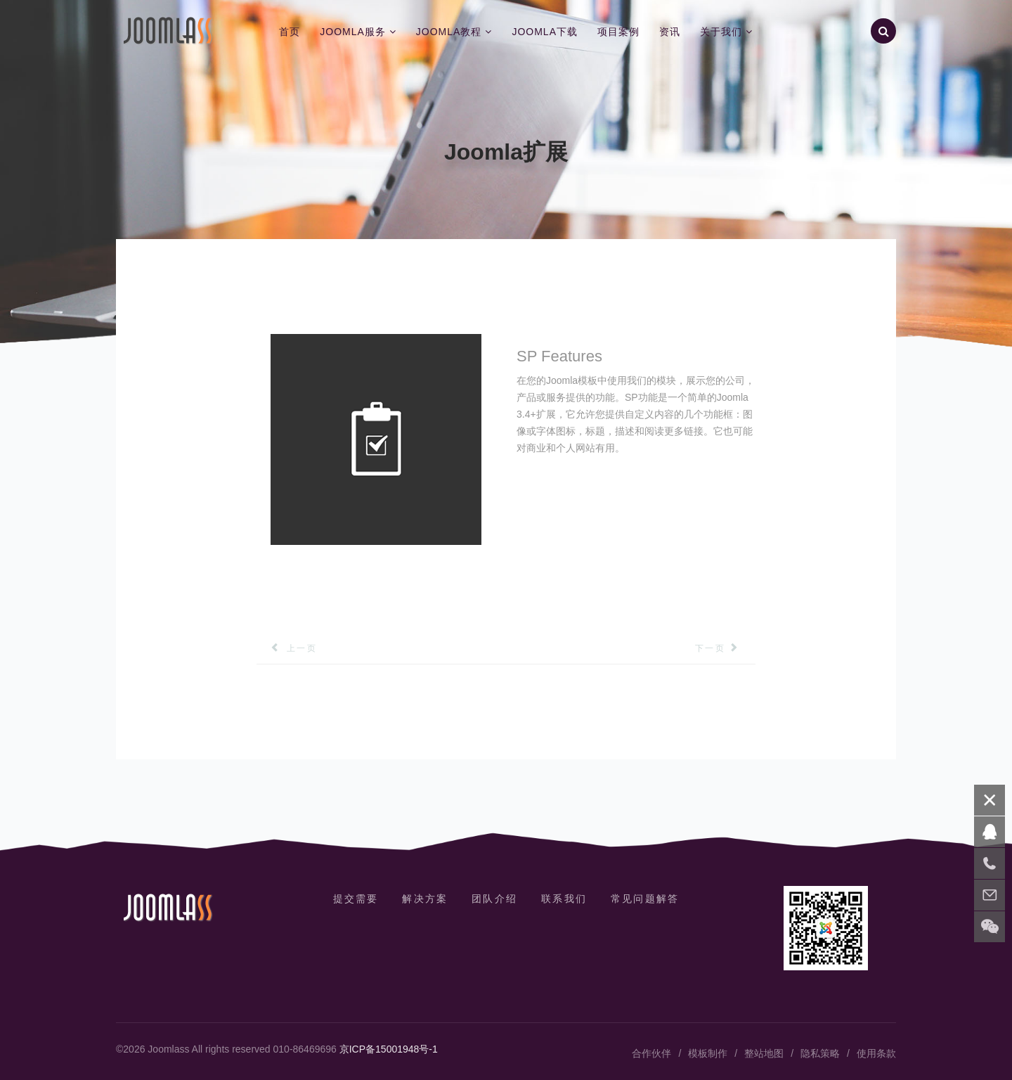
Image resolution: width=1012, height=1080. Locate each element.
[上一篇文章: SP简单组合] (287, 648)
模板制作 (707, 1053)
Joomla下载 (545, 31)
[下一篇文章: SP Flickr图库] (725, 648)
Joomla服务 (353, 31)
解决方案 (422, 898)
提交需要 (350, 898)
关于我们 (721, 31)
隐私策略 (820, 1053)
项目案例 (618, 31)
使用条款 (876, 1053)
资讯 (669, 31)
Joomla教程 (449, 31)
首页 (289, 31)
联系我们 (566, 898)
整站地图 (764, 1053)
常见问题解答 (650, 898)
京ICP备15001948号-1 (388, 1049)
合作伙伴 (651, 1053)
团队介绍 (494, 898)
